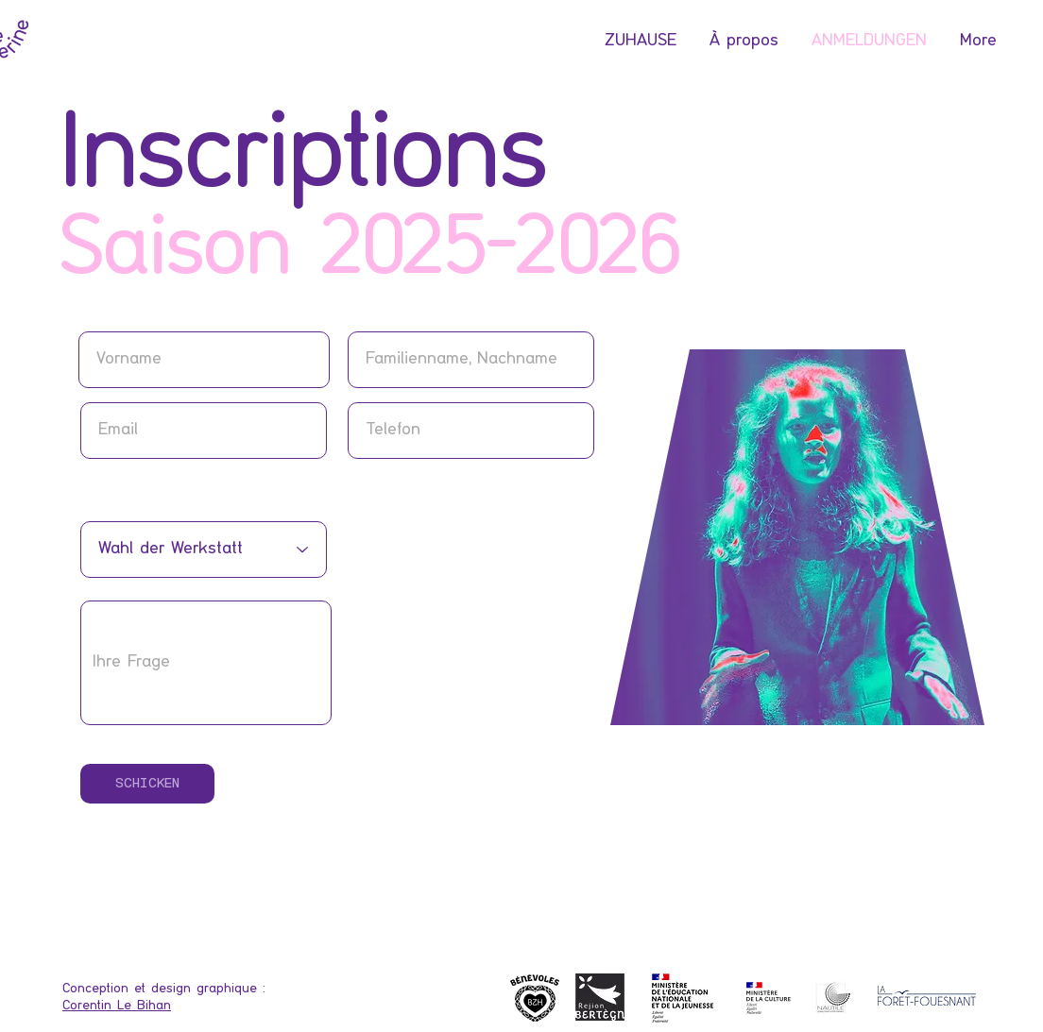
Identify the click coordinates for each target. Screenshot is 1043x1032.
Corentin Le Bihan (116, 1005)
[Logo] (769, 998)
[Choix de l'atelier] (203, 549)
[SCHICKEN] (147, 784)
